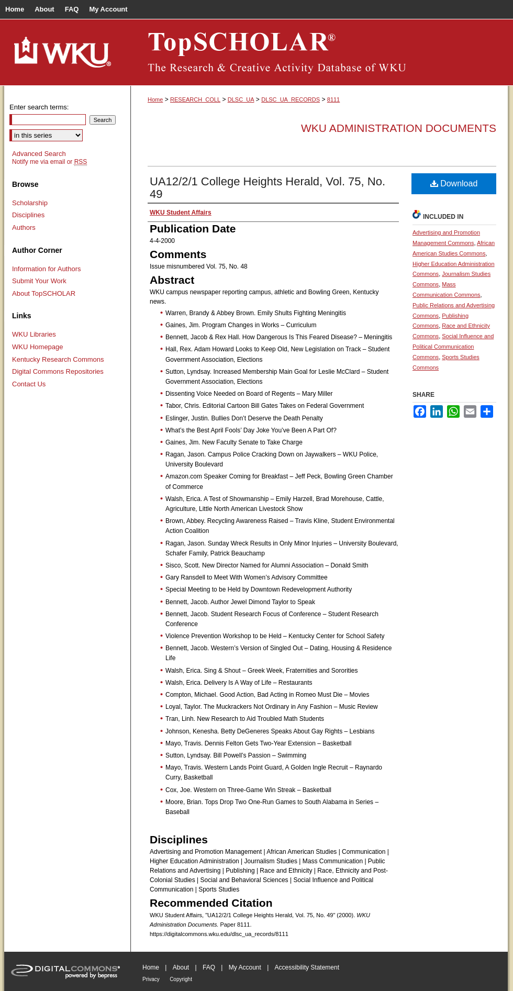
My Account (245, 967)
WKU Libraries (34, 334)
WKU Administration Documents (398, 128)
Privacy (151, 979)
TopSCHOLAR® (319, 52)
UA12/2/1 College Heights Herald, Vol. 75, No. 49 (267, 188)
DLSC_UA (241, 99)
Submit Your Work (39, 281)
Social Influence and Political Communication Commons (453, 346)
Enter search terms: (39, 107)
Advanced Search (39, 154)
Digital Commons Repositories (58, 371)
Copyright (181, 979)
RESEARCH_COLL (195, 99)
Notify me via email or (49, 161)
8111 (333, 99)
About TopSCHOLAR (43, 293)
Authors (24, 227)
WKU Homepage (37, 347)
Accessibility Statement (307, 967)
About (181, 967)
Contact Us (29, 384)
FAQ (209, 967)
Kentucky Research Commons (58, 359)
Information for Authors (46, 269)
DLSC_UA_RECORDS (290, 99)
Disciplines (28, 215)
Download (454, 183)
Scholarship (30, 203)
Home (155, 99)
